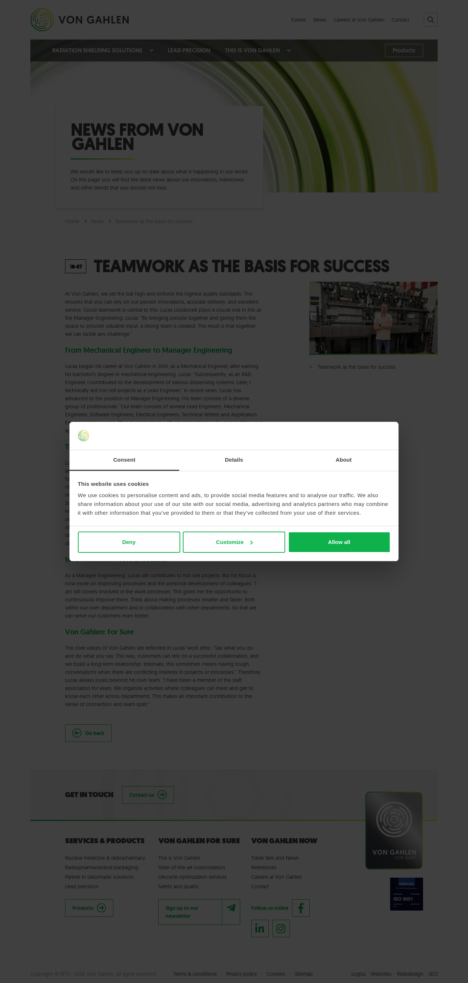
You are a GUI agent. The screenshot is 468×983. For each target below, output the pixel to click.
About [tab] (344, 460)
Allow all (339, 542)
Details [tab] (234, 460)
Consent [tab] (124, 460)
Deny (129, 542)
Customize (234, 542)
